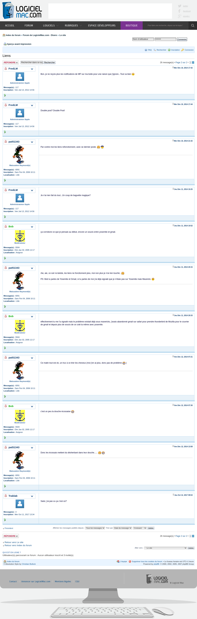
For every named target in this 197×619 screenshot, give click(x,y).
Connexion (189, 50)
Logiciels (51, 25)
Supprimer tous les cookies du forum (147, 561)
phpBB (156, 564)
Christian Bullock (29, 564)
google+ (186, 16)
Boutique (132, 25)
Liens (7, 56)
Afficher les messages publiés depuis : (79, 528)
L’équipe (123, 561)
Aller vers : (139, 548)
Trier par (119, 528)
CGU (77, 581)
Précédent (9, 528)
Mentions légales (63, 581)
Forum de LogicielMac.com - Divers (40, 35)
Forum (29, 25)
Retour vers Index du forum (18, 545)
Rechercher (161, 50)
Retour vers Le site (14, 542)
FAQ (150, 50)
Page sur (181, 62)
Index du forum (13, 35)
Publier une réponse (11, 62)
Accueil (9, 25)
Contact (13, 581)
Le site (62, 35)
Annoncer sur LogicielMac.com (35, 581)
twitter (185, 6)
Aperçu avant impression (19, 44)
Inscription (175, 50)
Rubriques (73, 25)
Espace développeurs (101, 25)
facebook (187, 11)
